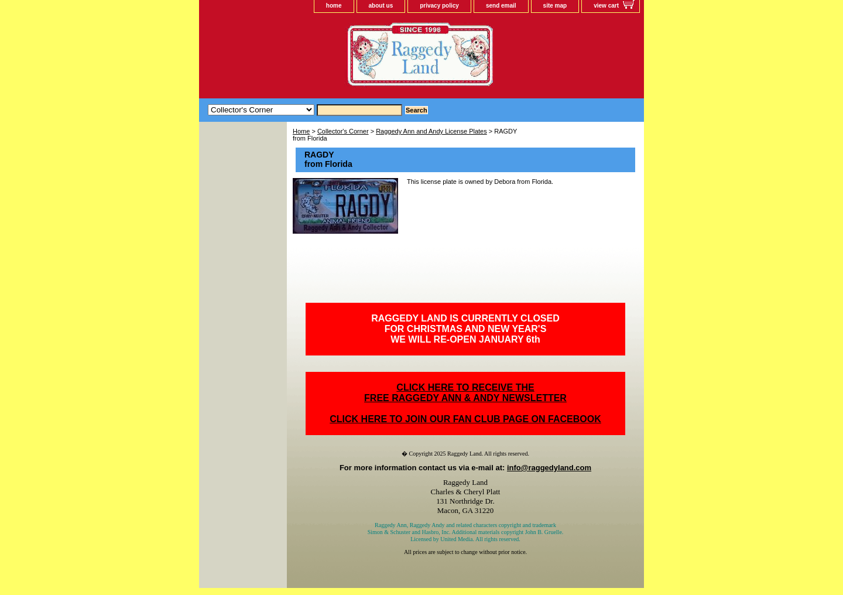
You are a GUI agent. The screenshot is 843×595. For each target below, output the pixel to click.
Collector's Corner (343, 131)
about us (381, 5)
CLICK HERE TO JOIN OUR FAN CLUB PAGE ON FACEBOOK (465, 419)
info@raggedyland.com (549, 467)
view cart (606, 5)
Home (301, 131)
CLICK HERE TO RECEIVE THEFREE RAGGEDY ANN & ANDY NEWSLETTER (465, 392)
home (334, 5)
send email (501, 5)
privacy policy (439, 5)
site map (555, 5)
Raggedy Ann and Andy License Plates (431, 131)
